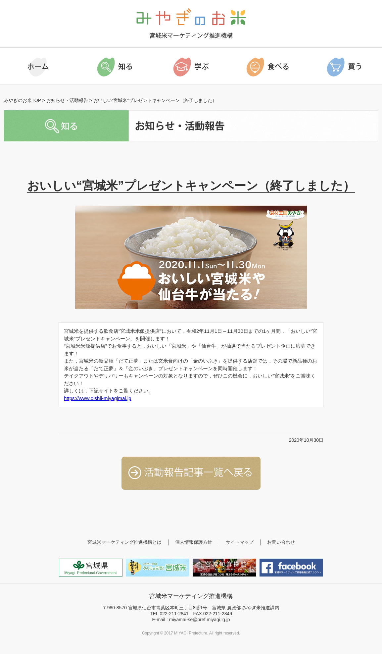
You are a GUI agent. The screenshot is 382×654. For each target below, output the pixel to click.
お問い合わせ (281, 542)
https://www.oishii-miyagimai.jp (97, 398)
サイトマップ (240, 542)
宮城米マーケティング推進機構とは (124, 542)
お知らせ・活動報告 (67, 100)
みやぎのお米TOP (22, 100)
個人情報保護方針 (193, 542)
